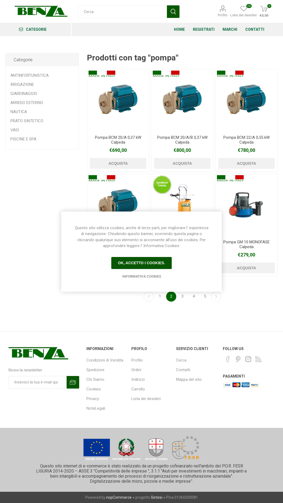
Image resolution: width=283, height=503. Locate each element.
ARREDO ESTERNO (26, 102)
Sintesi (156, 497)
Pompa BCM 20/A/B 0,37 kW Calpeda (182, 140)
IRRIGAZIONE (22, 84)
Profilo (223, 15)
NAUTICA (18, 111)
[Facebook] (228, 359)
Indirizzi (138, 379)
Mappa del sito (189, 379)
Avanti (216, 296)
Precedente (149, 296)
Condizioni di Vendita (104, 360)
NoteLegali (95, 408)
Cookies (93, 389)
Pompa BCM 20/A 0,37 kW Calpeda (118, 140)
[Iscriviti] (38, 382)
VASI (14, 130)
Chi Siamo (95, 379)
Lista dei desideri (146, 398)
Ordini (136, 369)
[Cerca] (122, 11)
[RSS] (258, 359)
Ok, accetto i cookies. (141, 263)
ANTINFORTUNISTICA (29, 75)
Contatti (183, 369)
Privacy (92, 398)
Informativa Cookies (141, 276)
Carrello (138, 389)
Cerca (181, 360)
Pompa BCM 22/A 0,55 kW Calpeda (246, 140)
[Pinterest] (238, 359)
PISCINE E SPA (23, 139)
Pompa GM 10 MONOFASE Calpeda (246, 244)
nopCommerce (119, 497)
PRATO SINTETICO (26, 120)
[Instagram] (248, 359)
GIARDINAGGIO (23, 93)
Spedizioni (95, 369)
